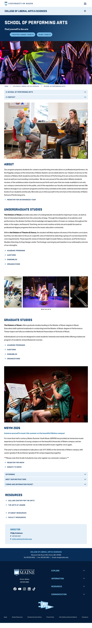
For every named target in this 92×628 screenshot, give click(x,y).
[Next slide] (86, 296)
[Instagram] (24, 594)
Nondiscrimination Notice (35, 622)
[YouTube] (19, 594)
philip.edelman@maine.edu (22, 544)
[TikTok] (34, 594)
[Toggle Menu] (85, 4)
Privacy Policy (50, 622)
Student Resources (17, 622)
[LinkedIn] (29, 594)
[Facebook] (15, 594)
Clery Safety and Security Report (68, 622)
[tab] (41, 314)
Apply (5, 622)
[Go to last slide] (5, 296)
